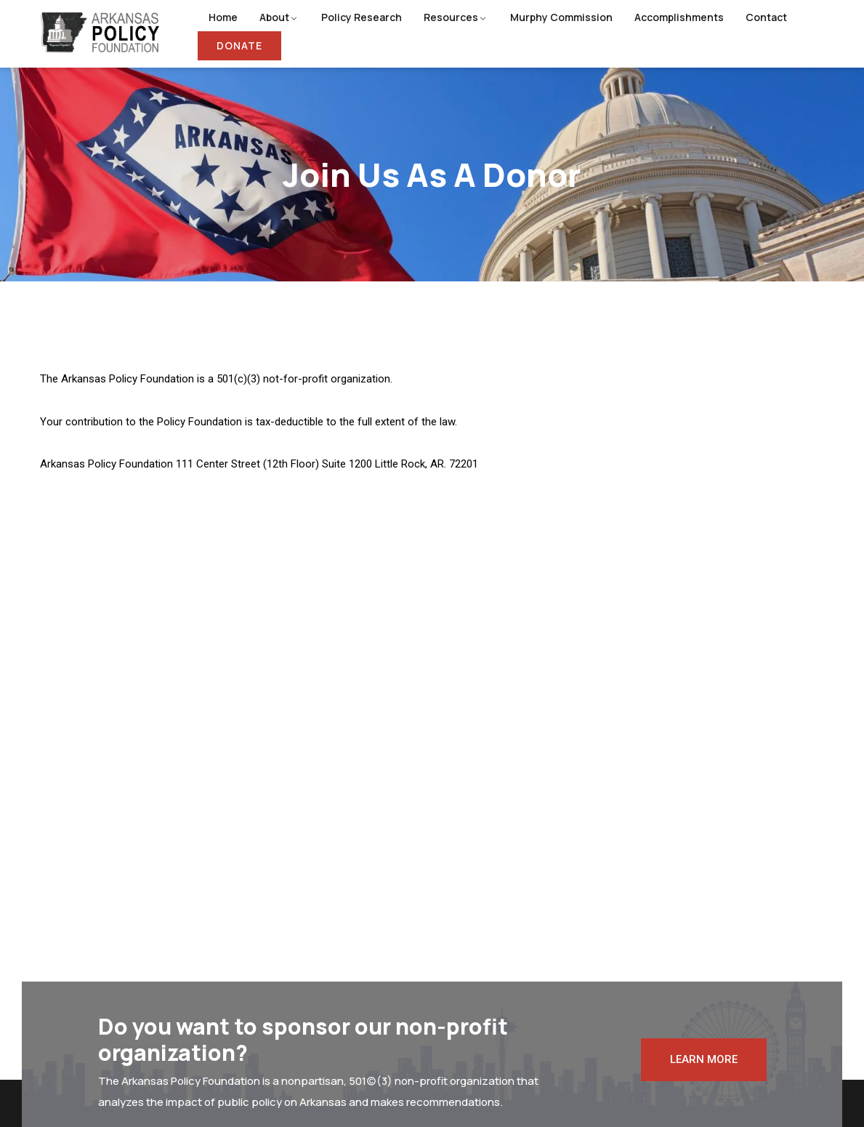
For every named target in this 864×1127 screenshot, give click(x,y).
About (274, 17)
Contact (766, 17)
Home (223, 17)
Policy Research (361, 17)
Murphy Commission (561, 17)
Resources (451, 17)
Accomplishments (679, 17)
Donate (239, 45)
